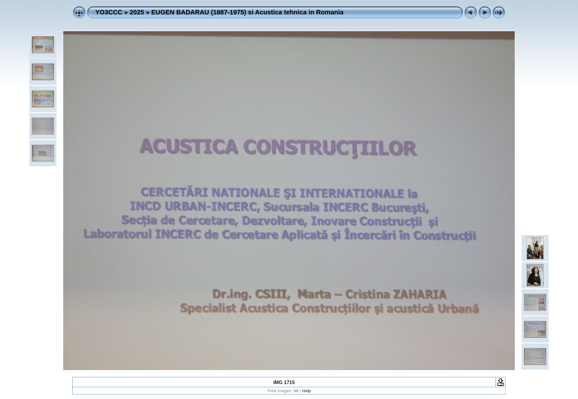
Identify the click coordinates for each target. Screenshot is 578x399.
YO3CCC (108, 12)
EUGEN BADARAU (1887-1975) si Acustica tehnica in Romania (247, 12)
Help (306, 390)
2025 (137, 12)
